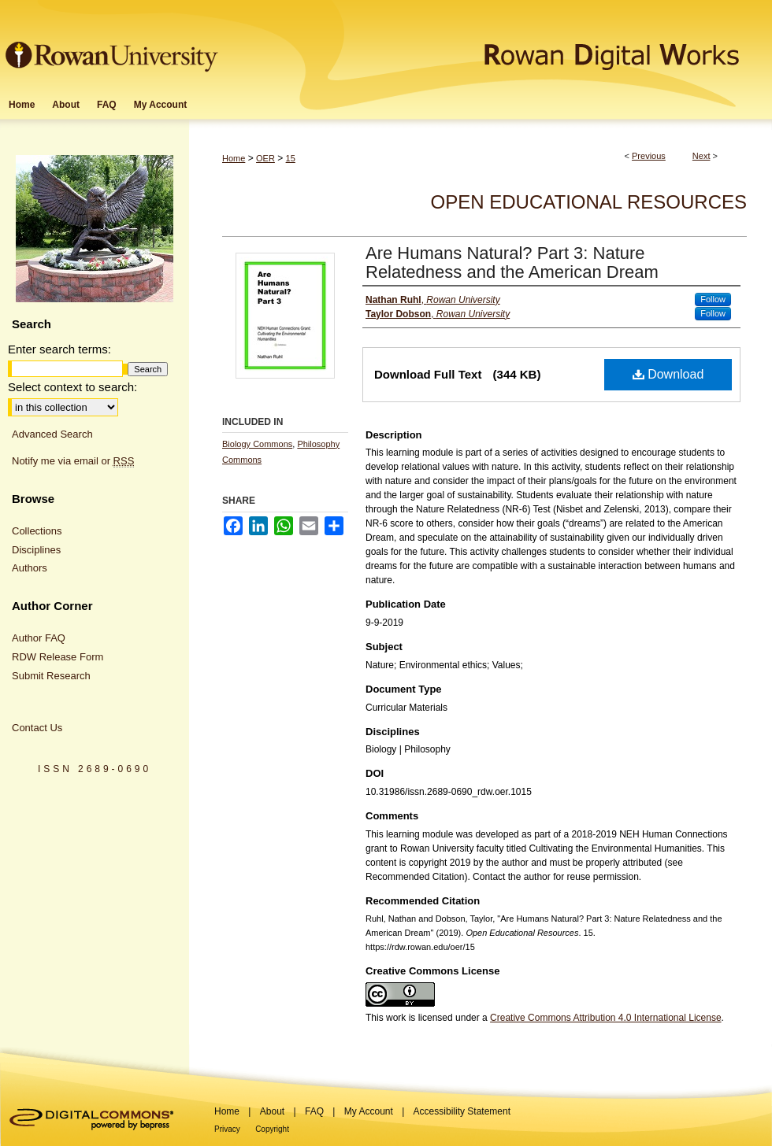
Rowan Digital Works (497, 44)
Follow (713, 299)
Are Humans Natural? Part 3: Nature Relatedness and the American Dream (512, 262)
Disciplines (36, 550)
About (272, 1111)
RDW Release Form (57, 657)
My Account (368, 1111)
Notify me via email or (73, 461)
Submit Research (51, 676)
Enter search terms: (59, 349)
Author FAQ (38, 638)
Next (701, 156)
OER (265, 158)
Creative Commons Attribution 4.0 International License (606, 1017)
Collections (37, 531)
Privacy (227, 1129)
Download (668, 374)
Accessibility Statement (462, 1111)
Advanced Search (52, 434)
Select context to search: (72, 387)
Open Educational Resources (589, 202)
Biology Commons (257, 444)
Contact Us (37, 728)
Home (233, 158)
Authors (29, 568)
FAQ (314, 1111)
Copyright (272, 1129)
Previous (649, 156)
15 (290, 158)
